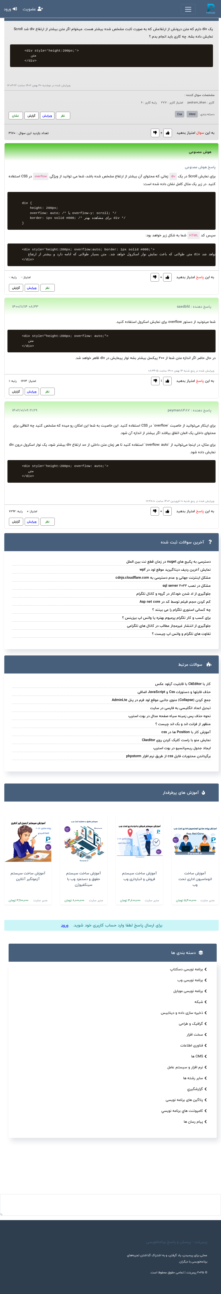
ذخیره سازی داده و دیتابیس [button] (184, 1013)
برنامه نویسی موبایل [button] (190, 991)
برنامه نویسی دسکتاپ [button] (189, 969)
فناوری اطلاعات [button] (194, 1045)
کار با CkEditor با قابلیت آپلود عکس (183, 684)
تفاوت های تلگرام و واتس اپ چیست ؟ (181, 634)
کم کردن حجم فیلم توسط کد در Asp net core (175, 601)
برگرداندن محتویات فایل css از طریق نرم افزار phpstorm (168, 756)
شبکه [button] (201, 1002)
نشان (15, 115)
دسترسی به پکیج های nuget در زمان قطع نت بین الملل (168, 561)
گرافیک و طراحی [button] (193, 1023)
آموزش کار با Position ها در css (186, 732)
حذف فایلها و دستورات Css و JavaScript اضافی (174, 692)
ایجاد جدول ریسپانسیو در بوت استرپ (182, 748)
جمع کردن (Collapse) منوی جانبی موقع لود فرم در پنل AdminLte (161, 700)
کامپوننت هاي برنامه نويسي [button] (184, 1111)
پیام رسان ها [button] (196, 1121)
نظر (63, 115)
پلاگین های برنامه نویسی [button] (187, 1100)
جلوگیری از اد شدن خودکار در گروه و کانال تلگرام (173, 593)
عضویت (33, 9)
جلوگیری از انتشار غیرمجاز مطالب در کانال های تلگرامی (169, 626)
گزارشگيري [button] (197, 1089)
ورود (10, 9)
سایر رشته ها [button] (195, 1078)
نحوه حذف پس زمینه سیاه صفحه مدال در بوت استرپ (169, 716)
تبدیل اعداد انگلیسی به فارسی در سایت (180, 708)
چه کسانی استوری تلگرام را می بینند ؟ (181, 609)
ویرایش (47, 115)
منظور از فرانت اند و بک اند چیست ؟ (183, 724)
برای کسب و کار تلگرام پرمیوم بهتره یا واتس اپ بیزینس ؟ (166, 617)
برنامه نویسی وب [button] (192, 980)
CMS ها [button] (199, 1056)
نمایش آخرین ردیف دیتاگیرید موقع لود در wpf (175, 569)
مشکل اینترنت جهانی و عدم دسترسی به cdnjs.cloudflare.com (163, 577)
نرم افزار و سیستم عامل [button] (187, 1067)
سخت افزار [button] (197, 1034)
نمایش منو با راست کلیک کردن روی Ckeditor (176, 740)
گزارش (32, 115)
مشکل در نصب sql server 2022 (187, 585)
